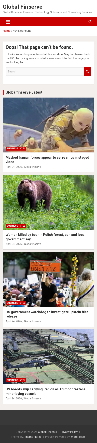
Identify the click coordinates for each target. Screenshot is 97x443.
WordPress (78, 436)
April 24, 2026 (14, 166)
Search (87, 71)
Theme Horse (32, 436)
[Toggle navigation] (8, 21)
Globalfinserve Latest (23, 92)
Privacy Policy (69, 432)
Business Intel (16, 148)
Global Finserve (22, 6)
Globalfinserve (32, 166)
